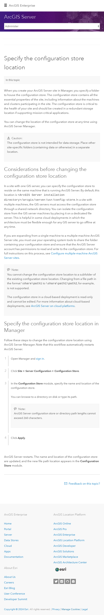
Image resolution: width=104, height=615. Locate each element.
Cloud (8, 544)
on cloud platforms (53, 305)
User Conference (14, 592)
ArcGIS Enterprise (22, 5)
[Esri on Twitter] (56, 580)
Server (8, 533)
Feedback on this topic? (84, 482)
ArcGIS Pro (60, 528)
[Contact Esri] (73, 580)
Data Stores (11, 539)
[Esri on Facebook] (61, 580)
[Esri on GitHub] (67, 580)
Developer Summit (15, 598)
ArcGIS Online (62, 522)
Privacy (56, 608)
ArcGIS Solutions (63, 550)
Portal (7, 528)
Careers (9, 581)
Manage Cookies (71, 608)
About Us (9, 576)
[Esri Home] (61, 568)
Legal (85, 608)
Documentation (13, 556)
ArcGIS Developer (64, 544)
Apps (7, 550)
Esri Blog (9, 587)
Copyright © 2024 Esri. (16, 608)
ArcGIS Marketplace (65, 556)
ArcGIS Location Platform (68, 539)
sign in (40, 357)
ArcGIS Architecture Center (70, 561)
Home (8, 522)
